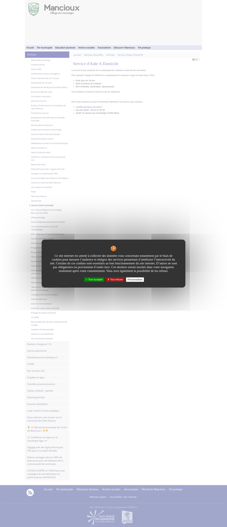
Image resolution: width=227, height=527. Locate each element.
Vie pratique (144, 47)
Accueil (30, 47)
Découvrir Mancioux (124, 47)
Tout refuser (115, 279)
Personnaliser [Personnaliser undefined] (135, 279)
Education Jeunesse (65, 47)
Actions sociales (86, 47)
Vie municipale (44, 47)
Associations (104, 47)
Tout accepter (94, 279)
